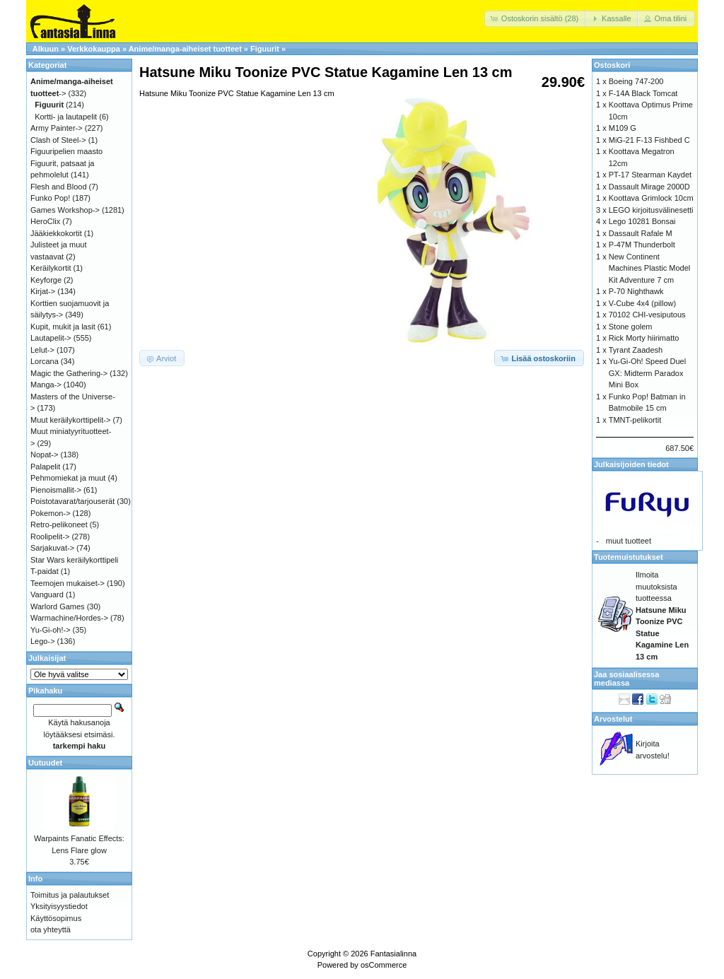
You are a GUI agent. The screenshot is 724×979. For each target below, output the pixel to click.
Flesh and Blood (58, 186)
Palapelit (45, 466)
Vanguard (47, 594)
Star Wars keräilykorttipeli (74, 560)
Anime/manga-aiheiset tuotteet (185, 49)
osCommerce (384, 965)
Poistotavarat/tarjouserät (72, 501)
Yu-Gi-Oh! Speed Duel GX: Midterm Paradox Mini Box (647, 373)
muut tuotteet (628, 541)
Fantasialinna (393, 953)
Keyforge (46, 280)
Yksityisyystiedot (59, 906)
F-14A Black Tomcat (643, 93)
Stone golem (631, 326)
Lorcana (44, 361)
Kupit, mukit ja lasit (62, 326)
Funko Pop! (50, 198)
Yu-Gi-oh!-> (50, 630)
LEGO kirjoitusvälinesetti (651, 210)
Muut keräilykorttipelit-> (70, 420)
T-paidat (44, 571)
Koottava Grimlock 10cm (651, 198)
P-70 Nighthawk (636, 291)
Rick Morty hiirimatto (644, 338)
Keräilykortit (50, 268)
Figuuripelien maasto (66, 151)
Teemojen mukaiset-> (67, 583)
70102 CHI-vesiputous (647, 314)
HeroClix (45, 221)
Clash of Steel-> (58, 140)
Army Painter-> (56, 128)
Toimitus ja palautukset (69, 895)
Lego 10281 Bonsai (642, 221)
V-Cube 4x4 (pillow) (642, 303)
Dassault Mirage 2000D (649, 186)
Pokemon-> (50, 513)
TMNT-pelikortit (635, 420)
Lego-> (42, 641)
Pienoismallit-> (55, 490)
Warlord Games (57, 606)
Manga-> (46, 384)
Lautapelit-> (50, 338)
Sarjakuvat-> (52, 548)
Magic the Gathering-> (68, 373)
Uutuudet (45, 762)
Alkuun (46, 49)
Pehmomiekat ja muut (67, 478)
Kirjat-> (42, 291)
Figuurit (264, 49)
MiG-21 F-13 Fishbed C (649, 140)
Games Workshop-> (65, 210)
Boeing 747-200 (636, 81)
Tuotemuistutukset (628, 557)
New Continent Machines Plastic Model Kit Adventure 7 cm (650, 268)
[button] (536, 19)
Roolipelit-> (49, 536)
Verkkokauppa (93, 49)
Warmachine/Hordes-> (69, 618)
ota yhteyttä (50, 929)
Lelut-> (42, 350)
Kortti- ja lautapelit (66, 116)
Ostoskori (612, 65)
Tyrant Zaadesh (635, 350)
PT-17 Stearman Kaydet (650, 174)
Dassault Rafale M (640, 233)
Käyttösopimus (55, 918)
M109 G (622, 128)
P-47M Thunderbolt (642, 244)
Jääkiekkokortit (56, 233)
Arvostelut (613, 719)
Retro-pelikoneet (59, 524)
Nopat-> (44, 454)
